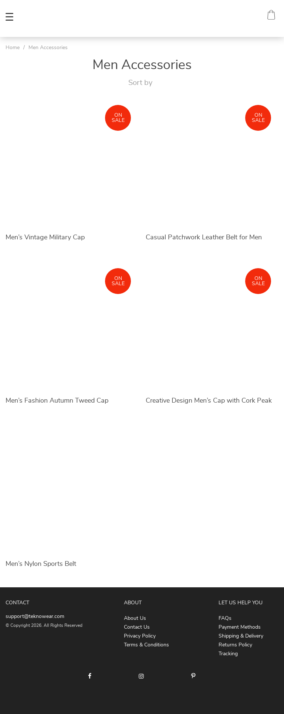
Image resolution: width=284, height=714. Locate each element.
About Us (135, 618)
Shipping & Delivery (241, 636)
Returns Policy (235, 645)
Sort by (140, 82)
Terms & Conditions (146, 645)
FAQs (225, 618)
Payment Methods (240, 627)
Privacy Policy (140, 636)
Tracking (228, 653)
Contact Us (137, 627)
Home (13, 47)
